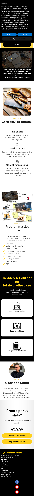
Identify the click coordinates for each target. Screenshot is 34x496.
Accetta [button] (24, 34)
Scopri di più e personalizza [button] (17, 39)
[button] (31, 2)
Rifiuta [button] (9, 34)
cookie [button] (9, 30)
